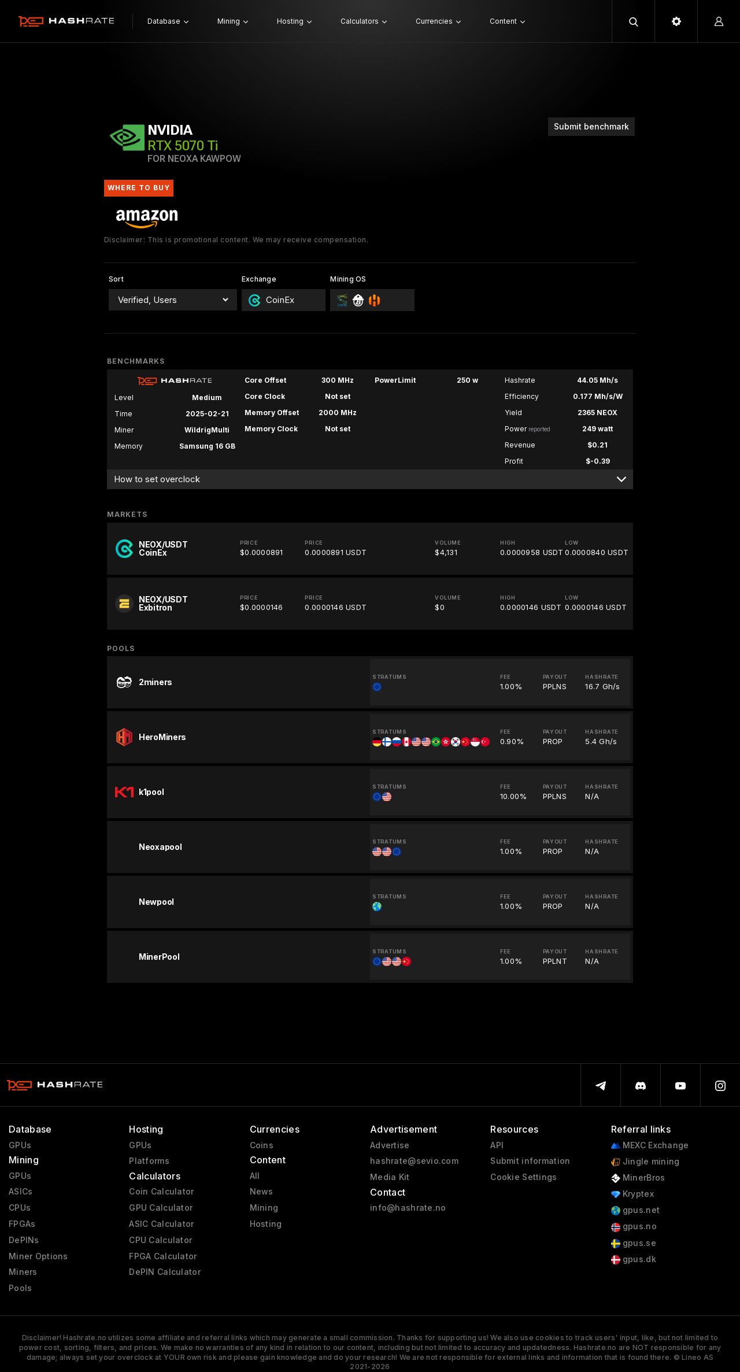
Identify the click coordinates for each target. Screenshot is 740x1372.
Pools (20, 1288)
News (261, 1191)
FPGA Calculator (163, 1256)
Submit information (530, 1161)
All (255, 1176)
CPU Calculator (160, 1240)
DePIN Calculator (164, 1272)
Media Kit (390, 1177)
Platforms (149, 1161)
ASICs (20, 1191)
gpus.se (633, 1243)
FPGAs (22, 1224)
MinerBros (638, 1178)
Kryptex (632, 1194)
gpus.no (634, 1227)
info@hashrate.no (408, 1207)
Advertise (390, 1145)
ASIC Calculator (161, 1224)
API (497, 1145)
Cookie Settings (523, 1177)
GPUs (20, 1145)
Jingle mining (645, 1162)
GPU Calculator (161, 1207)
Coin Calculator (161, 1191)
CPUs (20, 1207)
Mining (264, 1207)
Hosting (266, 1224)
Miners (23, 1272)
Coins (261, 1145)
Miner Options (38, 1256)
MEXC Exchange (650, 1146)
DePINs (24, 1240)
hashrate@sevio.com (414, 1161)
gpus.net (635, 1210)
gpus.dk (633, 1259)
